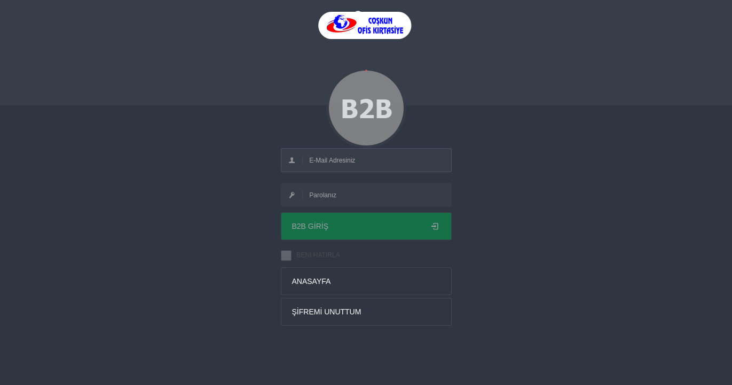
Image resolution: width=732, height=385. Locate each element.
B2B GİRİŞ (366, 226)
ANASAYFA (311, 281)
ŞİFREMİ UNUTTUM (326, 311)
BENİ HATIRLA (318, 255)
